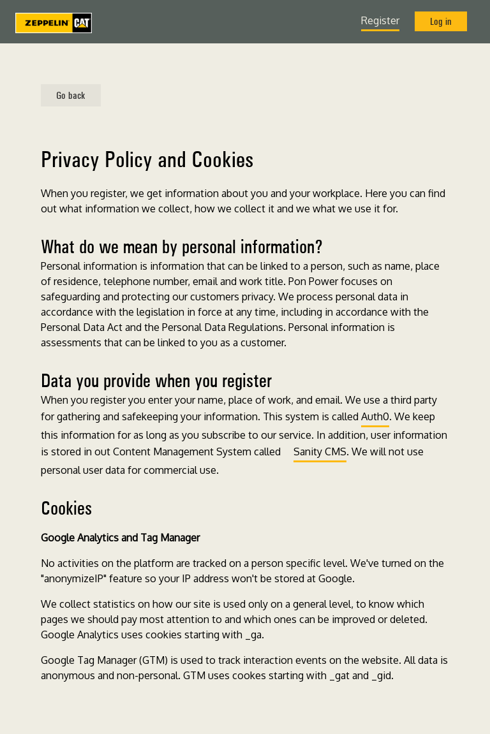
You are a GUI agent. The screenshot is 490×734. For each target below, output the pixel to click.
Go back (70, 95)
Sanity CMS (319, 451)
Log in (441, 21)
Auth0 (375, 416)
